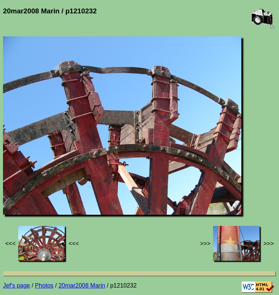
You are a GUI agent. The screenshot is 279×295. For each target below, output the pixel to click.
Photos (44, 285)
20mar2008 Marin (81, 285)
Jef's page (16, 285)
